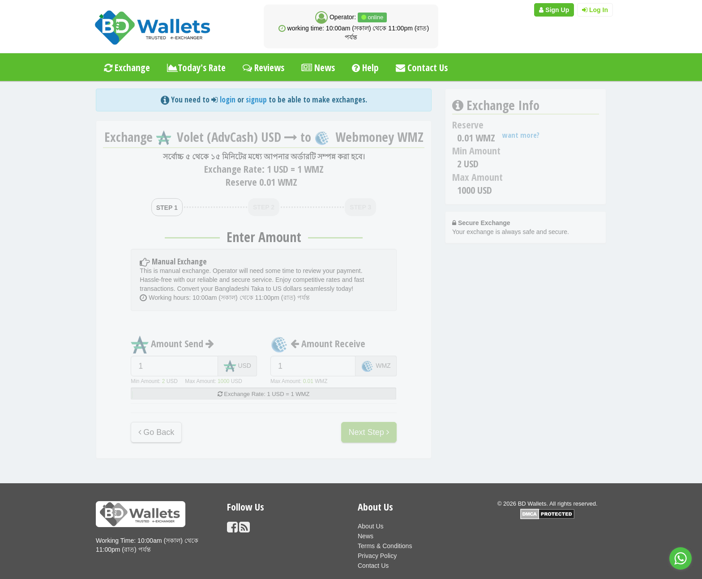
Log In (595, 9)
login (227, 99)
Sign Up (554, 9)
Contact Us (422, 67)
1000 (223, 381)
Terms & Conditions (385, 545)
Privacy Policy (377, 555)
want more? (520, 135)
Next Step (369, 432)
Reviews (263, 67)
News (318, 67)
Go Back (156, 432)
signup (256, 99)
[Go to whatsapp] (680, 558)
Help (365, 67)
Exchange (126, 67)
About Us (371, 526)
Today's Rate (196, 67)
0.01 (308, 381)
